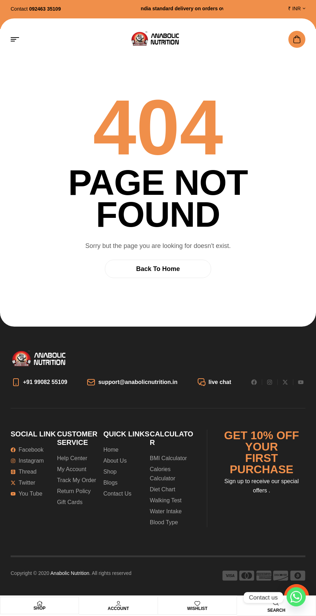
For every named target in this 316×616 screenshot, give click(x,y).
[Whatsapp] (296, 597)
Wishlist (197, 608)
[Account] (118, 603)
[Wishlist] (197, 603)
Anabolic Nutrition (69, 573)
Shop (39, 608)
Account (118, 608)
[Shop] (40, 603)
